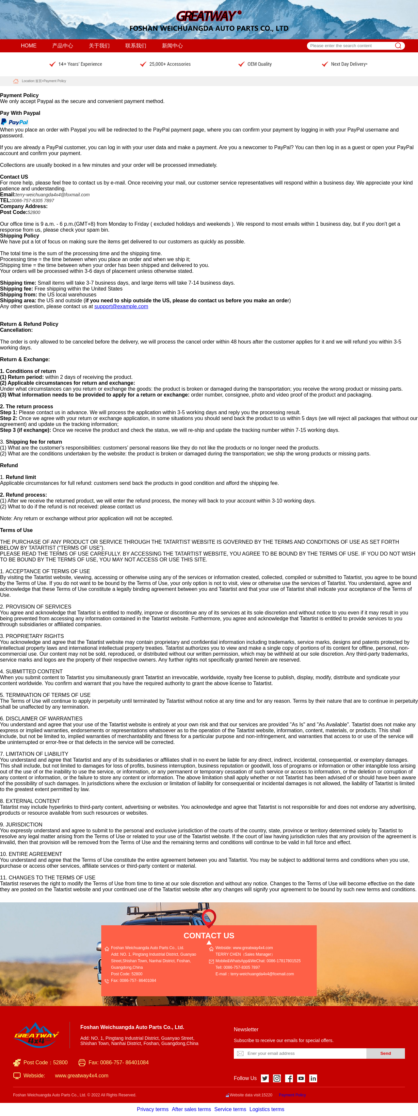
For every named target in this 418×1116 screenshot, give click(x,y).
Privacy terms (153, 1109)
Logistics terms (266, 1109)
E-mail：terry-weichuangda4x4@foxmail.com (255, 974)
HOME (29, 45)
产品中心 (62, 45)
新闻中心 (172, 45)
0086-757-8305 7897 (242, 967)
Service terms (230, 1109)
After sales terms (191, 1109)
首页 (38, 81)
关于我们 (99, 45)
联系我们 (135, 45)
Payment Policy (54, 81)
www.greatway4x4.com (81, 1075)
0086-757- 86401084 (138, 980)
